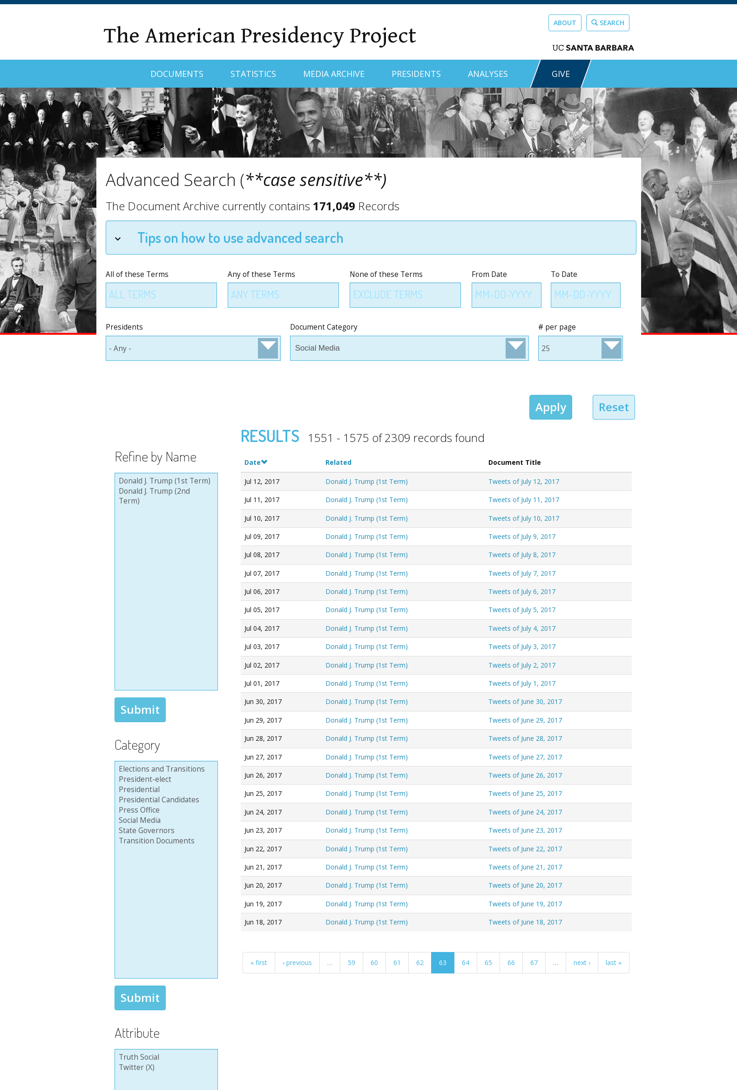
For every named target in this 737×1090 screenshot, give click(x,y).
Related (338, 462)
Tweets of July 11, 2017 (523, 499)
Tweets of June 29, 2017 (525, 720)
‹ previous (297, 962)
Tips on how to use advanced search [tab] (229, 237)
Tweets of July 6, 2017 (521, 591)
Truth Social (165, 1057)
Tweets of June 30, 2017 (525, 701)
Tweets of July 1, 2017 (521, 683)
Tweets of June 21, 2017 (525, 866)
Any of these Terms (261, 274)
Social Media (165, 820)
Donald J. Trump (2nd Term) (165, 496)
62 (420, 962)
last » (614, 962)
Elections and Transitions (165, 769)
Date (255, 462)
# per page (557, 327)
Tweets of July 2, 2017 (521, 665)
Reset (614, 406)
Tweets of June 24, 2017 (525, 811)
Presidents (416, 73)
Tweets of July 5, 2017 (521, 609)
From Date (489, 274)
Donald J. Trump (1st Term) (165, 481)
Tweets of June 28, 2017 (525, 738)
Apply (550, 406)
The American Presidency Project (259, 35)
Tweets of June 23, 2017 (525, 830)
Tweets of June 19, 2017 (525, 903)
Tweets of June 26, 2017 (525, 775)
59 (351, 962)
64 (465, 962)
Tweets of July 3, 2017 (521, 646)
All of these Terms (137, 274)
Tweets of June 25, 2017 (525, 793)
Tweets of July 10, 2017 (523, 518)
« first (258, 962)
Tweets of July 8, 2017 (521, 554)
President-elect (165, 779)
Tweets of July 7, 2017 (521, 573)
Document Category (324, 327)
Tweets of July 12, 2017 (523, 481)
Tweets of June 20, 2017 (525, 885)
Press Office (165, 810)
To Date (564, 274)
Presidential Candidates (165, 800)
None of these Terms (386, 274)
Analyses (488, 73)
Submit (140, 709)
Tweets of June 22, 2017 (525, 848)
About (565, 22)
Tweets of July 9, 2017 (521, 536)
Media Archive (334, 73)
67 (534, 962)
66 (511, 962)
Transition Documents (165, 841)
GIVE (561, 73)
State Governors (165, 831)
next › (582, 962)
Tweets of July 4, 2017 (521, 628)
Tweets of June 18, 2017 (525, 922)
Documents (176, 73)
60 (374, 962)
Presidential (165, 790)
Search (607, 22)
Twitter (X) (165, 1067)
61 (397, 962)
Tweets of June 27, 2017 (525, 756)
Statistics (253, 73)
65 (488, 962)
